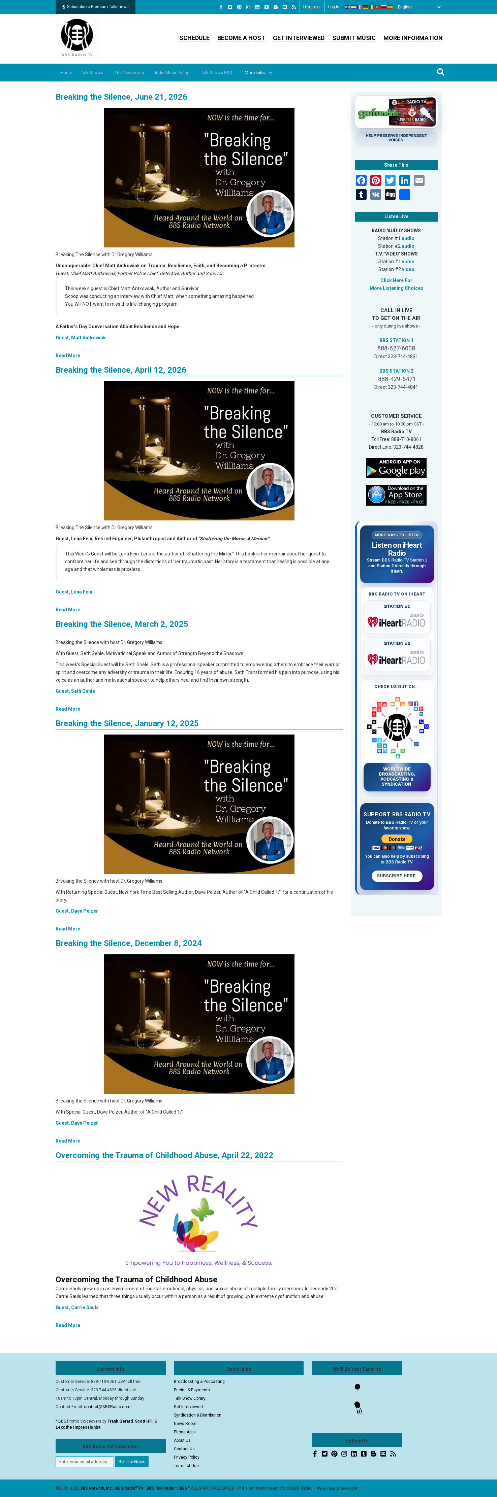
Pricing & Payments (192, 1390)
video (408, 261)
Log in (333, 6)
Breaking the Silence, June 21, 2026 (121, 97)
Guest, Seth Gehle (75, 691)
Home (68, 72)
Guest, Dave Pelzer (77, 911)
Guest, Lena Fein (74, 591)
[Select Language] (417, 7)
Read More (68, 355)
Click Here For (396, 280)
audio (408, 238)
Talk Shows (97, 72)
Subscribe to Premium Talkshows (95, 6)
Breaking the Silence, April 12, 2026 (121, 370)
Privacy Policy (186, 1457)
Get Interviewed (298, 37)
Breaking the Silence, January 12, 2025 (127, 723)
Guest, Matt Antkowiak (81, 337)
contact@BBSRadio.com (107, 1406)
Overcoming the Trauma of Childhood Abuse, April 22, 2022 (164, 1155)
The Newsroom (138, 72)
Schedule (194, 37)
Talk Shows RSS (233, 72)
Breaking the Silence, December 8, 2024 (129, 943)
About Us (182, 1440)
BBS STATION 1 (396, 340)
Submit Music (354, 37)
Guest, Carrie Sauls (77, 1307)
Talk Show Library (190, 1398)
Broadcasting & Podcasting (199, 1381)
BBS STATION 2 (396, 371)
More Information (413, 37)
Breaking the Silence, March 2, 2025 (122, 624)
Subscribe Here (397, 876)
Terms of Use (186, 1465)
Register (312, 6)
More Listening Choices (396, 288)
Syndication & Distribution (197, 1415)
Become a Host (241, 37)
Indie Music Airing (185, 72)
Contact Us (184, 1449)
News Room (185, 1423)
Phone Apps (185, 1432)
